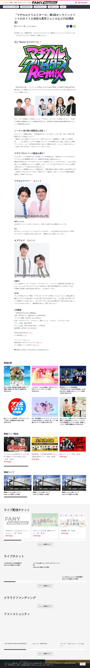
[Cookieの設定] (25, 665)
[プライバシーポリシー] (39, 665)
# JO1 (63, 6)
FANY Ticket (9, 656)
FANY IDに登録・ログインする (66, 643)
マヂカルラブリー (43, 349)
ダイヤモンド (32, 349)
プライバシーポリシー (33, 653)
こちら (30, 333)
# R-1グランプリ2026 (11, 6)
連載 (11, 2)
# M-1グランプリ (40, 6)
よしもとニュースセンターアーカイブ (75, 655)
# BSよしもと (53, 6)
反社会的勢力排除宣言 (33, 656)
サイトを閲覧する (45, 537)
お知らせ (33, 26)
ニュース (5, 2)
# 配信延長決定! (26, 6)
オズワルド (24, 349)
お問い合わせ (50, 656)
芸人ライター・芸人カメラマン (28, 2)
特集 (15, 2)
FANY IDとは (24, 643)
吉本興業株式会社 (52, 653)
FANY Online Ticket (11, 658)
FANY (18, 349)
